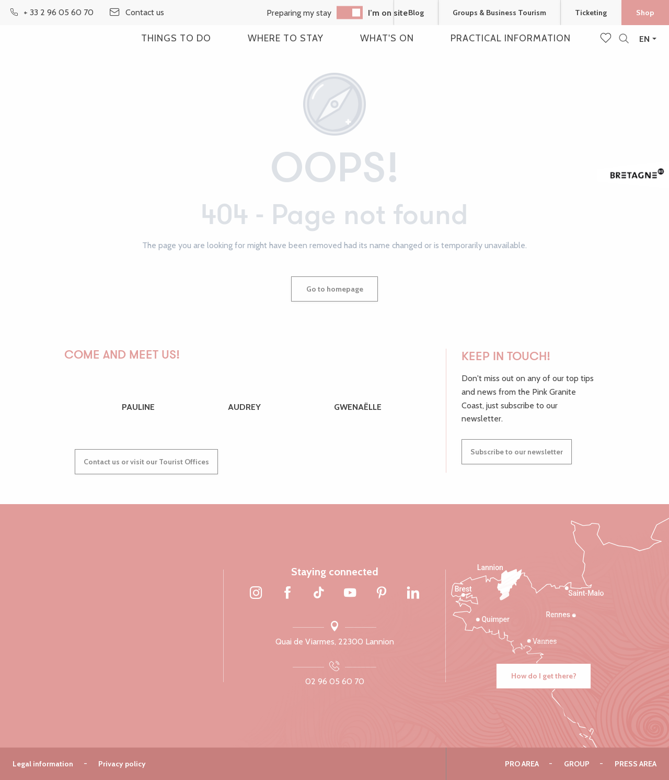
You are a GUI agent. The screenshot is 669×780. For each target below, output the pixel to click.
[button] (624, 39)
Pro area (522, 763)
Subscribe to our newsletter (516, 451)
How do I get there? (543, 676)
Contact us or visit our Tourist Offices (146, 461)
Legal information (43, 763)
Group (577, 763)
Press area (635, 763)
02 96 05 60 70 (334, 681)
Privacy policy (122, 763)
